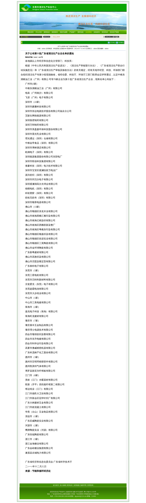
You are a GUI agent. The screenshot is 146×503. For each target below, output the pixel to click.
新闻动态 (47, 32)
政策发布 (55, 32)
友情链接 (77, 485)
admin (44, 48)
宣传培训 (105, 32)
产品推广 (72, 32)
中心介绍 (39, 32)
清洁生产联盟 (114, 32)
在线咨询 (97, 32)
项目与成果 (63, 32)
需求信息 (80, 32)
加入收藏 (63, 485)
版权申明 (83, 485)
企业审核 (89, 32)
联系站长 (70, 485)
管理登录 (90, 485)
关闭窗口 (121, 42)
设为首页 (56, 485)
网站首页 (30, 32)
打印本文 (112, 42)
